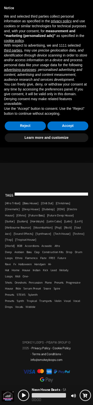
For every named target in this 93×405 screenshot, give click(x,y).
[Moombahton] (43, 227)
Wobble (30, 307)
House (26, 270)
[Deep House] (31, 209)
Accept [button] (68, 126)
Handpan (40, 264)
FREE (52, 258)
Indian (36, 270)
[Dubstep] (48, 209)
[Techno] (78, 233)
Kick (45, 270)
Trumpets (45, 301)
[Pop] (58, 227)
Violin (57, 301)
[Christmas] (63, 203)
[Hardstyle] (37, 221)
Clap (37, 252)
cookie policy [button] (14, 41)
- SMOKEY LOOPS (59, 390)
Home (16, 270)
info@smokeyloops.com (46, 360)
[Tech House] (62, 233)
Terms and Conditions (46, 354)
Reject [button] (25, 126)
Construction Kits (52, 252)
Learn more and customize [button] (46, 138)
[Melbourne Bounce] (18, 227)
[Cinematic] (12, 209)
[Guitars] (22, 221)
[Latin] (68, 221)
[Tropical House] (25, 239)
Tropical (32, 301)
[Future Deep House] (60, 215)
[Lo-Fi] (79, 221)
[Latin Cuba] (54, 221)
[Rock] (68, 227)
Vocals (19, 307)
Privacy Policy (40, 348)
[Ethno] (21, 215)
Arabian (19, 252)
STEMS (21, 294)
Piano (48, 282)
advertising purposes (20, 70)
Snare (47, 288)
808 (19, 246)
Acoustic (46, 246)
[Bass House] (30, 203)
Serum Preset (32, 288)
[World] (10, 246)
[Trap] (9, 239)
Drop (69, 252)
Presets (58, 282)
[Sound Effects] (23, 233)
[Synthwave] (43, 233)
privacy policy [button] (61, 21)
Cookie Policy (61, 348)
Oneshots (21, 282)
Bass (29, 252)
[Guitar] (10, 221)
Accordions (32, 246)
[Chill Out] (47, 203)
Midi (17, 276)
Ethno (19, 258)
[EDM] (61, 209)
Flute (43, 258)
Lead (54, 270)
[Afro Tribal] (12, 203)
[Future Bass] (36, 215)
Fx (14, 264)
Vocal (67, 301)
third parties (13, 50)
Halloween (24, 264)
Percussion (35, 282)
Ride (18, 288)
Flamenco (31, 258)
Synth (20, 301)
